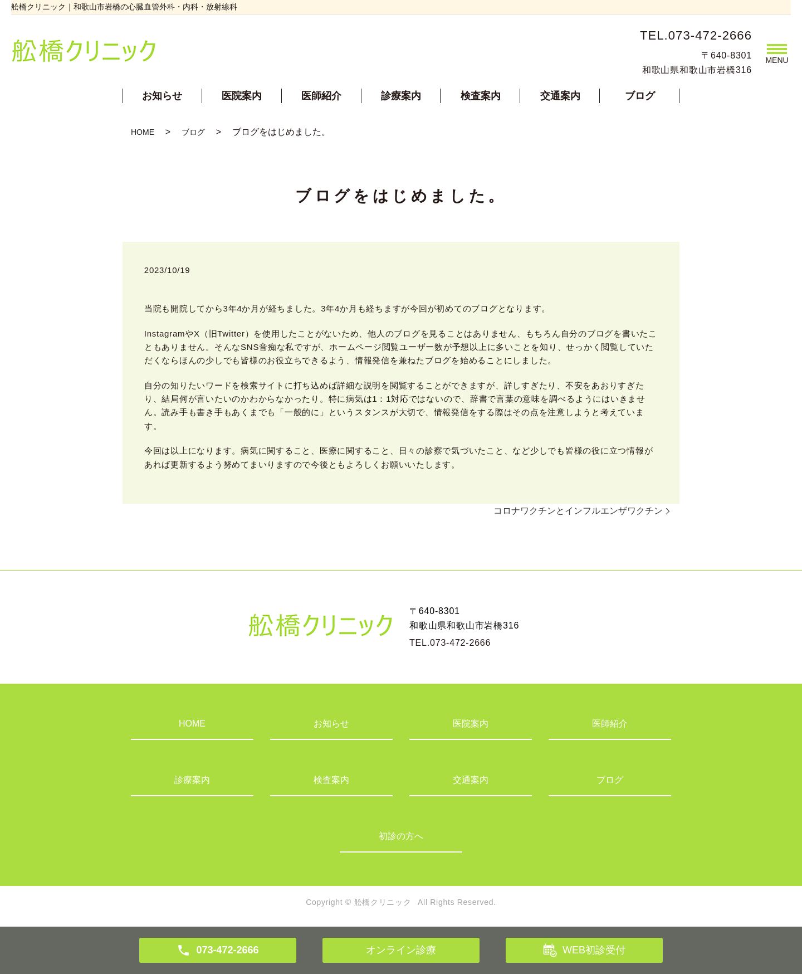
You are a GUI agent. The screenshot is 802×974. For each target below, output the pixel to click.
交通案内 (560, 95)
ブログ (640, 95)
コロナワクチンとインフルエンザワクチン (578, 510)
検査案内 (481, 95)
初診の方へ (401, 836)
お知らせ (162, 95)
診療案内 (401, 95)
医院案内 (242, 95)
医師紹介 (321, 95)
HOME (142, 132)
